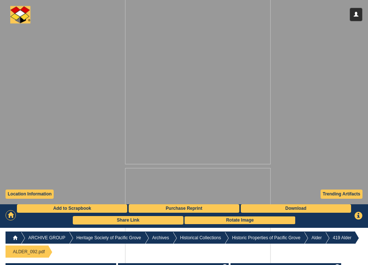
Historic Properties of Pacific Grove (266, 237)
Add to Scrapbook (72, 208)
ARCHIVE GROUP (46, 237)
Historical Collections (200, 237)
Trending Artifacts (341, 194)
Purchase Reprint (184, 208)
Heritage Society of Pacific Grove (108, 237)
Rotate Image (240, 220)
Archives (160, 237)
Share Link (128, 220)
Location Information (29, 194)
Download (295, 208)
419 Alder (342, 237)
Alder (316, 237)
